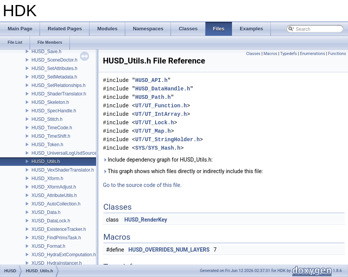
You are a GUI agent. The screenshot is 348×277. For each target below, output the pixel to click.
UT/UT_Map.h (153, 131)
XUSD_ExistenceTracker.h (58, 229)
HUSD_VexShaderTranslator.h (62, 170)
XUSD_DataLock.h (50, 221)
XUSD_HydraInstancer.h (56, 263)
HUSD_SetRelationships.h (58, 85)
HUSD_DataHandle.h (162, 88)
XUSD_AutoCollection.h (55, 204)
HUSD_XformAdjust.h (53, 187)
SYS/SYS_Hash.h (158, 148)
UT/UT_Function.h (161, 105)
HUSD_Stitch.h (47, 119)
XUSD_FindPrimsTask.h (56, 237)
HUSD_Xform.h (47, 178)
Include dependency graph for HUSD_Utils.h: (158, 160)
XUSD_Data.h (45, 212)
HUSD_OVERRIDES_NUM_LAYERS (168, 250)
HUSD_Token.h (47, 144)
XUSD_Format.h (48, 246)
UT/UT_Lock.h (154, 122)
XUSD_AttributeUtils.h (54, 195)
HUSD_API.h (151, 80)
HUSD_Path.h (153, 97)
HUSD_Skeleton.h (50, 102)
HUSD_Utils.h (45, 161)
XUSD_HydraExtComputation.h (63, 254)
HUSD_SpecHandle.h (53, 110)
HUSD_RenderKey (145, 220)
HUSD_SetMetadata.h (54, 77)
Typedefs (288, 53)
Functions (337, 53)
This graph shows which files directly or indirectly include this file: (183, 171)
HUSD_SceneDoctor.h (54, 60)
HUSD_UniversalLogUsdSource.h (66, 153)
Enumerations (312, 53)
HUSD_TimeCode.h (51, 127)
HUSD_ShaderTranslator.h (58, 94)
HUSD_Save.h (46, 51)
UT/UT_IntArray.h (161, 114)
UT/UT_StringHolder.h (167, 139)
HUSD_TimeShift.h (50, 136)
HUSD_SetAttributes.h (54, 68)
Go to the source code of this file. (142, 185)
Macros (270, 53)
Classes (253, 53)
